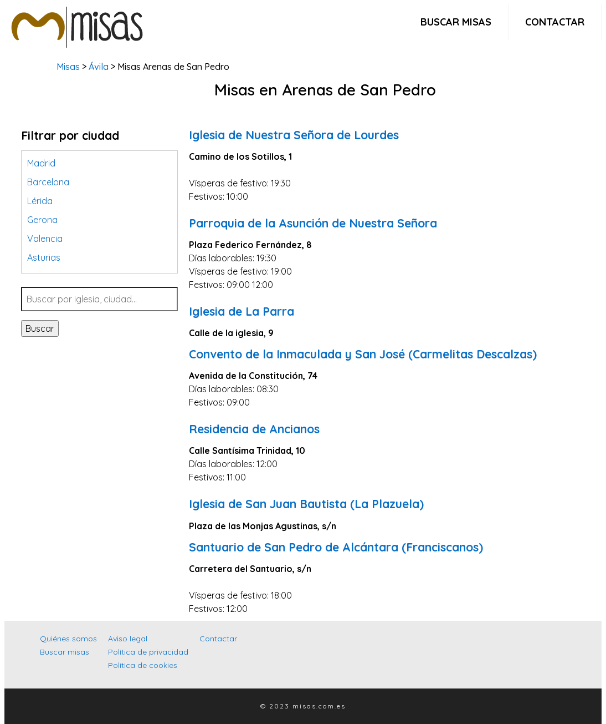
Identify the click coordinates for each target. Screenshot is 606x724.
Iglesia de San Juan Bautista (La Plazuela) (306, 504)
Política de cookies (142, 665)
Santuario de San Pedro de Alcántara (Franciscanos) (336, 547)
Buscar (39, 328)
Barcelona (48, 182)
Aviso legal (127, 639)
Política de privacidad (148, 652)
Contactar (554, 22)
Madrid (41, 163)
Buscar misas (455, 22)
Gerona (42, 219)
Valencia (45, 238)
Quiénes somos (68, 639)
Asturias (43, 257)
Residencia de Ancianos (254, 429)
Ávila (99, 66)
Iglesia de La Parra (241, 311)
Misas (68, 66)
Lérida (40, 200)
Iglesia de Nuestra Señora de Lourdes (294, 135)
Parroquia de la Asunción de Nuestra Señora (313, 223)
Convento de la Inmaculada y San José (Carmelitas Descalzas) (363, 354)
